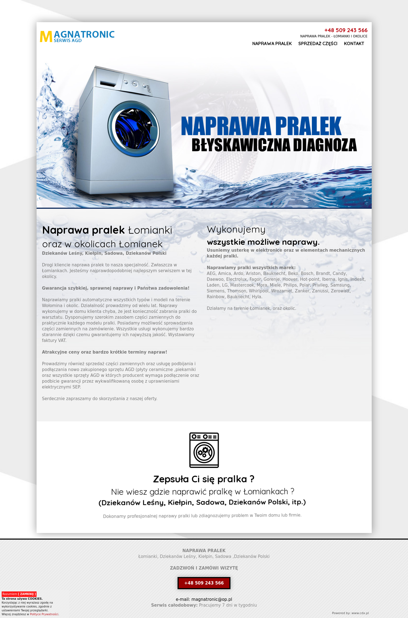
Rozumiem (19, 594)
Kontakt (354, 43)
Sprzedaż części (317, 43)
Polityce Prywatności (44, 614)
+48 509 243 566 (346, 30)
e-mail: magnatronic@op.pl (204, 599)
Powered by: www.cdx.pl (350, 613)
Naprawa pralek (272, 43)
